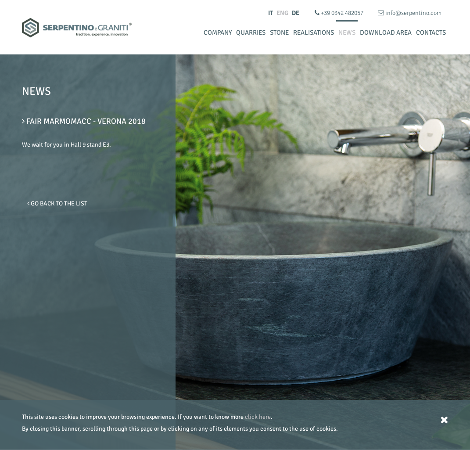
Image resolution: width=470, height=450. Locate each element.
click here (258, 417)
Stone (279, 32)
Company (218, 32)
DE (295, 13)
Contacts (431, 32)
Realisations (313, 32)
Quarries (250, 32)
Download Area (386, 32)
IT (270, 13)
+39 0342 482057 (340, 13)
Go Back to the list (57, 203)
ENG (282, 13)
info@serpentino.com (409, 13)
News (346, 32)
